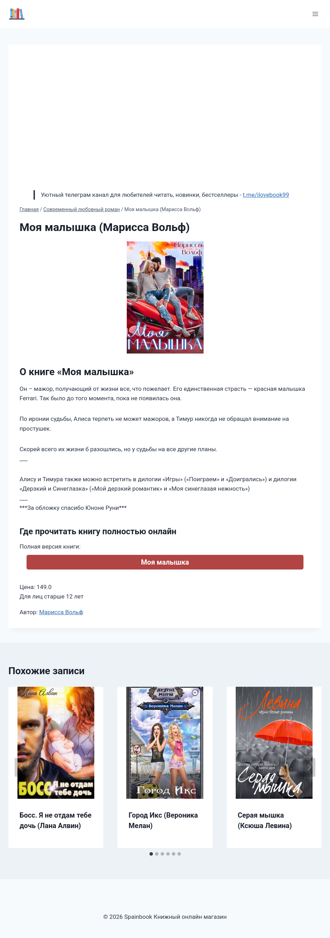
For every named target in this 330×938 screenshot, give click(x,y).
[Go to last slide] (21, 767)
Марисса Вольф (61, 612)
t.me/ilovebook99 (266, 194)
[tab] (151, 854)
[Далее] (309, 767)
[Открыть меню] (315, 13)
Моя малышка (165, 562)
